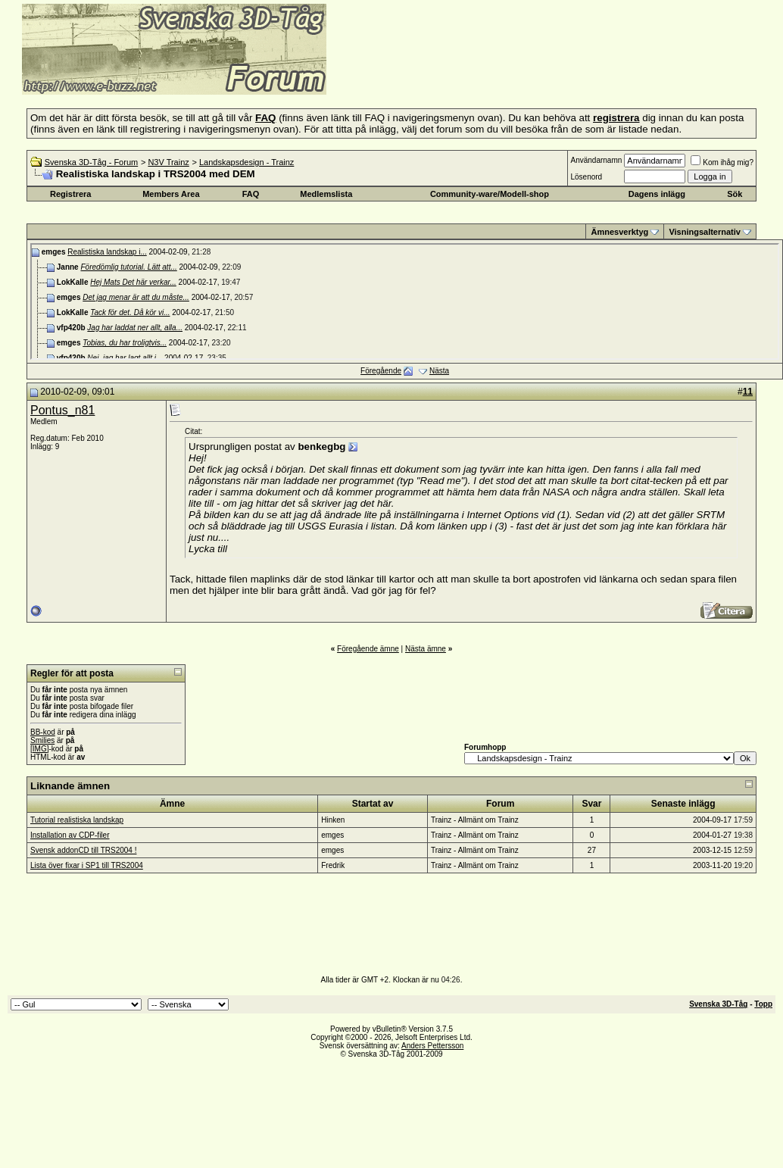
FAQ (251, 193)
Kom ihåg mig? (722, 162)
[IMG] (39, 749)
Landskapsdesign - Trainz (246, 162)
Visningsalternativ (705, 231)
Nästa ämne (425, 649)
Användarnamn (596, 160)
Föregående (380, 371)
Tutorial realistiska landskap (76, 820)
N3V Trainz (168, 162)
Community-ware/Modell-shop (489, 193)
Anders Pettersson (432, 1046)
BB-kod (42, 732)
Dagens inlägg (657, 193)
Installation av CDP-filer (69, 835)
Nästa (439, 371)
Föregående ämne (368, 649)
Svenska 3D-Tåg (718, 1004)
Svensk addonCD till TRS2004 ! (83, 850)
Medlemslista (326, 193)
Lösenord (586, 177)
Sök (734, 193)
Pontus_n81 (62, 410)
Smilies (42, 740)
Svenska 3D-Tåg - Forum (91, 162)
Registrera (70, 193)
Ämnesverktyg (619, 231)
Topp (763, 1004)
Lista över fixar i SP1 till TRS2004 (86, 865)
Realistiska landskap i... (107, 252)
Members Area (170, 193)
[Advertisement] (512, 72)
